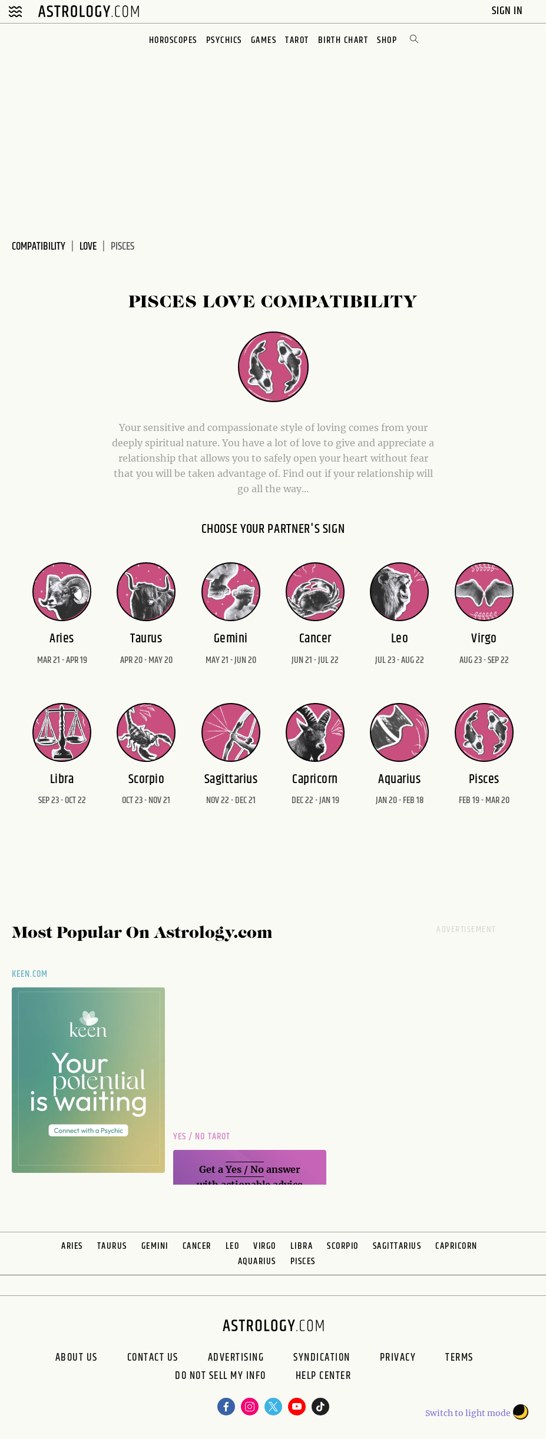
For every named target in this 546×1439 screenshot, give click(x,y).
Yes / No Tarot (201, 1136)
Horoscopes (173, 40)
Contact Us (152, 1358)
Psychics (224, 40)
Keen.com (30, 974)
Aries (72, 1246)
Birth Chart (343, 40)
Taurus (112, 1246)
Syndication (321, 1358)
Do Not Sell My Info (220, 1377)
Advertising (236, 1358)
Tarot (297, 40)
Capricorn (456, 1246)
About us (76, 1358)
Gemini (154, 1246)
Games (264, 40)
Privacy (398, 1358)
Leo (233, 1246)
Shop (387, 40)
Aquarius (257, 1261)
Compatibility (38, 246)
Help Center (324, 1377)
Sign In (508, 10)
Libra (301, 1246)
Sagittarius (397, 1246)
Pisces (303, 1261)
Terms (459, 1358)
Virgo (264, 1246)
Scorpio (343, 1246)
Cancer (197, 1246)
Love (88, 246)
